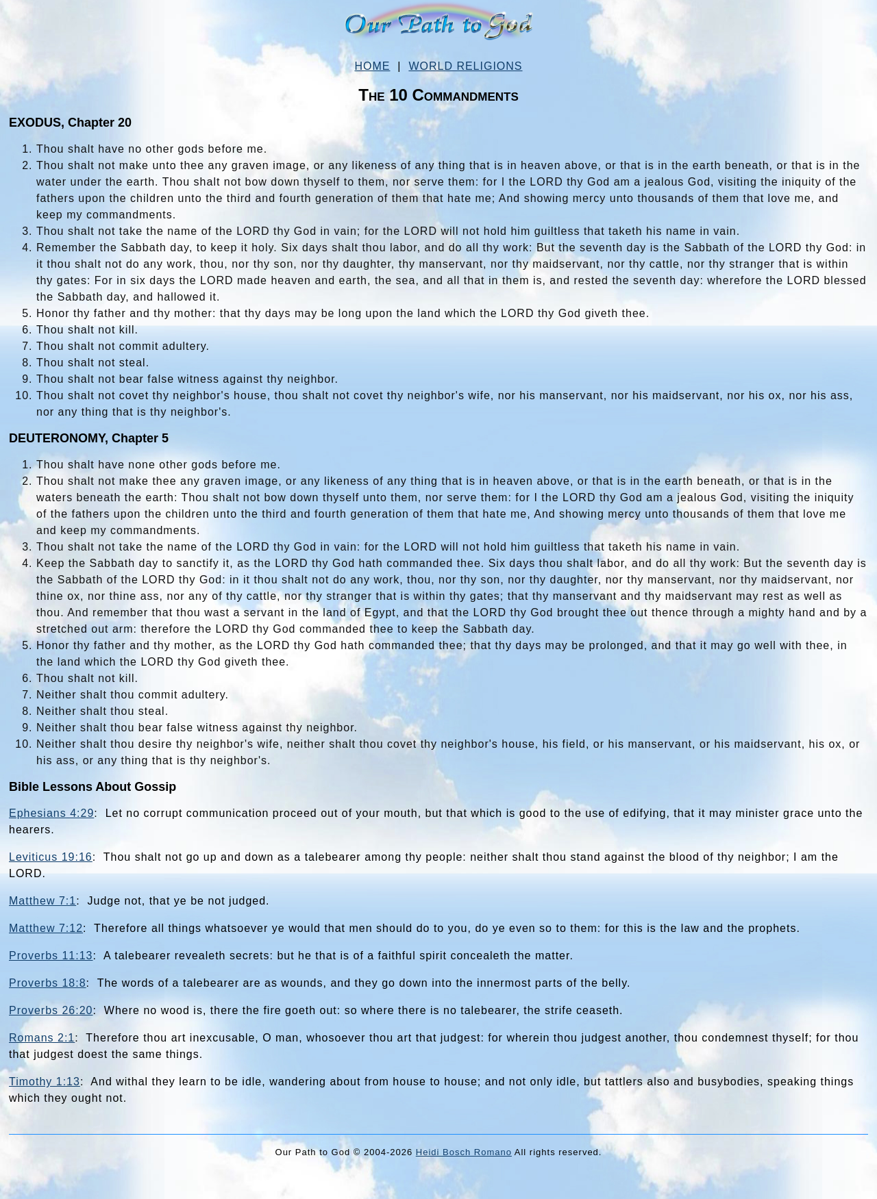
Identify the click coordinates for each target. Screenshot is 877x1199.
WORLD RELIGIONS (465, 66)
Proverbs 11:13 (51, 955)
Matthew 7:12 (46, 928)
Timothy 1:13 (44, 1081)
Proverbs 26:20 (51, 1010)
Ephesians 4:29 (51, 813)
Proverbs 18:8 (47, 983)
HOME (372, 66)
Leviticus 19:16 (50, 857)
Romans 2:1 (42, 1038)
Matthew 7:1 (42, 901)
